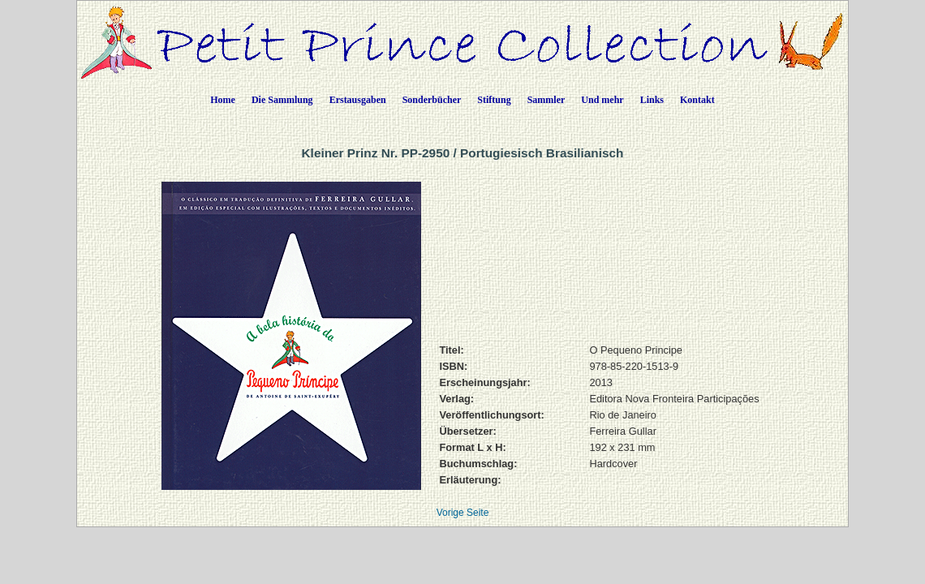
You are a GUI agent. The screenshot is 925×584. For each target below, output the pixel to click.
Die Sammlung (282, 99)
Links (652, 99)
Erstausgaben (357, 99)
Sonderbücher (432, 99)
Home (222, 99)
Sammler (546, 99)
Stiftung (493, 99)
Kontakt (697, 99)
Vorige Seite (463, 512)
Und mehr (602, 99)
